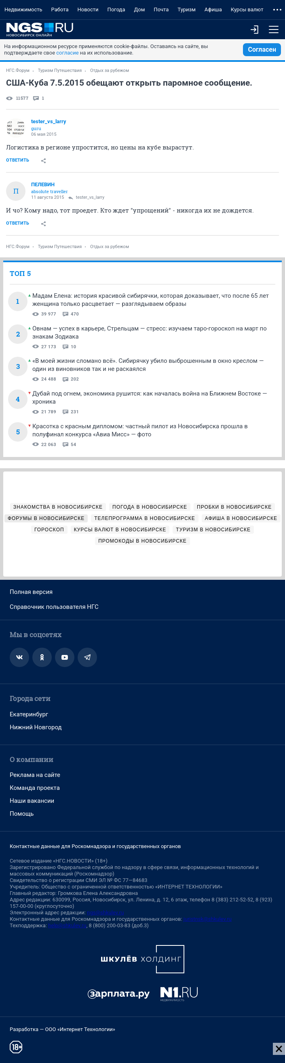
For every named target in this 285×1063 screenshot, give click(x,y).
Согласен (262, 49)
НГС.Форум (18, 70)
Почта (161, 9)
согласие (67, 53)
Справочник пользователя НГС (54, 606)
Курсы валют (247, 9)
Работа (60, 9)
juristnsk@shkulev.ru (208, 919)
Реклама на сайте (35, 775)
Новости (88, 9)
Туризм (186, 9)
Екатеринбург (29, 714)
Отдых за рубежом (109, 70)
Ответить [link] (17, 160)
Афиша (213, 9)
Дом (139, 9)
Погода (116, 9)
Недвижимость (23, 9)
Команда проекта (35, 787)
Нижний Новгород (36, 727)
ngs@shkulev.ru (105, 912)
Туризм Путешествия (60, 70)
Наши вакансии (32, 800)
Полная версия (31, 592)
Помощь (22, 813)
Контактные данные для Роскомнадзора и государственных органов (95, 846)
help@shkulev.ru (67, 925)
